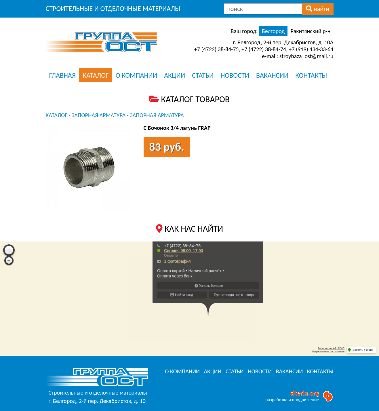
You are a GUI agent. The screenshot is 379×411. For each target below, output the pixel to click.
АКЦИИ (174, 75)
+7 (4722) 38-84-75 (216, 49)
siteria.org (304, 393)
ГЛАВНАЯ (62, 75)
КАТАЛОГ (95, 75)
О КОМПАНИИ (136, 75)
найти (318, 9)
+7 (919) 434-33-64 (311, 49)
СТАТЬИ (203, 75)
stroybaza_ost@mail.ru (306, 56)
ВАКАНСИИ (272, 75)
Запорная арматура (98, 115)
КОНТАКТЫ (311, 75)
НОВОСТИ (234, 75)
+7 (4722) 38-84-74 (263, 49)
